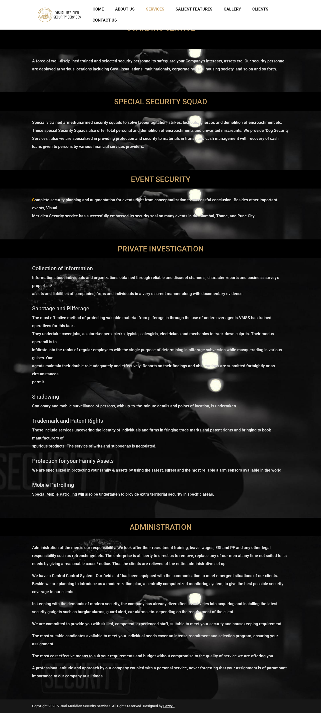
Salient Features (194, 10)
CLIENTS (260, 10)
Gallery (232, 10)
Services (155, 10)
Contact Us (105, 21)
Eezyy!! (169, 706)
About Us (125, 10)
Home (98, 10)
